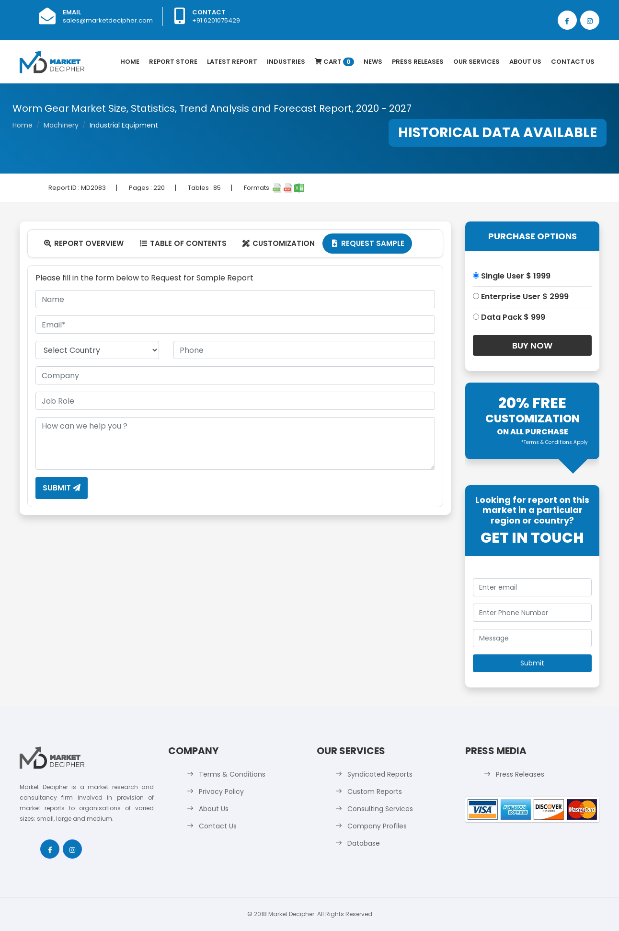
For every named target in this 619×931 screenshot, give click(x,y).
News (373, 61)
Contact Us (573, 61)
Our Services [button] (476, 61)
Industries (286, 61)
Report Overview (83, 243)
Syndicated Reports (380, 774)
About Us (525, 61)
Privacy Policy (221, 791)
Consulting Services (380, 809)
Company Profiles (377, 826)
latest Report (232, 61)
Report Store (173, 61)
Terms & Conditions (232, 774)
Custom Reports (374, 791)
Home (129, 61)
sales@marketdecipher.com (108, 20)
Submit (61, 487)
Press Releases (418, 61)
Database (363, 843)
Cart (334, 61)
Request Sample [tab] (367, 243)
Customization (278, 243)
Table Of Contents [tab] (183, 243)
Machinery (61, 125)
